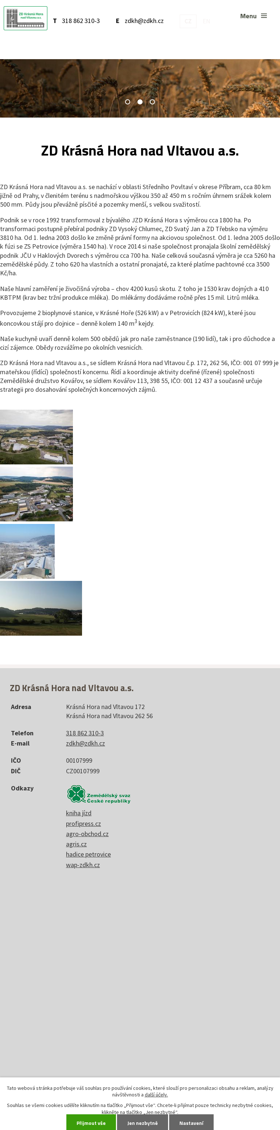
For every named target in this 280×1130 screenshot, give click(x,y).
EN (206, 21)
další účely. (156, 1094)
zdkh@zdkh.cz (144, 20)
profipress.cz (83, 823)
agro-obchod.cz (87, 834)
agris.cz (76, 844)
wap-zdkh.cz (83, 865)
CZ (188, 21)
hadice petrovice (88, 854)
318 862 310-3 (81, 20)
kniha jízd (79, 813)
